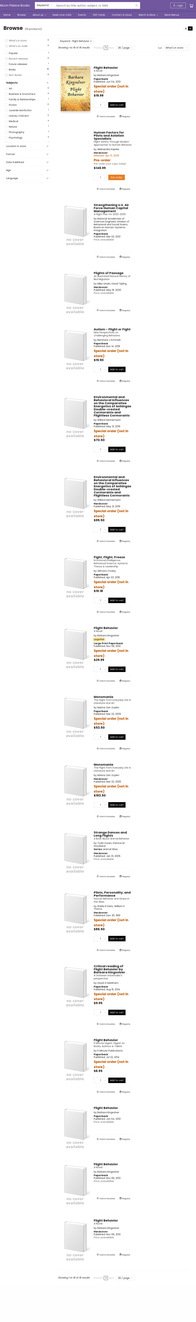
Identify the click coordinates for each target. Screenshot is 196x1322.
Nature (13, 127)
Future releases (18, 64)
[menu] (98, 15)
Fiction (13, 105)
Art (10, 89)
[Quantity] (100, 105)
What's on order (18, 46)
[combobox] (45, 5)
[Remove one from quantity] (96, 105)
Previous (98, 47)
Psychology (15, 138)
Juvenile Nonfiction (20, 110)
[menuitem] (7, 15)
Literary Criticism (19, 116)
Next (111, 47)
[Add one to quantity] (105, 105)
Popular (13, 53)
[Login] (178, 5)
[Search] (136, 5)
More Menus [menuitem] (172, 15)
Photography (16, 132)
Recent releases (18, 59)
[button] (27, 49)
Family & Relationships (22, 99)
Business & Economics (22, 94)
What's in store (18, 41)
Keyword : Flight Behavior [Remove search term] (76, 41)
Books (12, 70)
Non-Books (15, 75)
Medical (13, 121)
